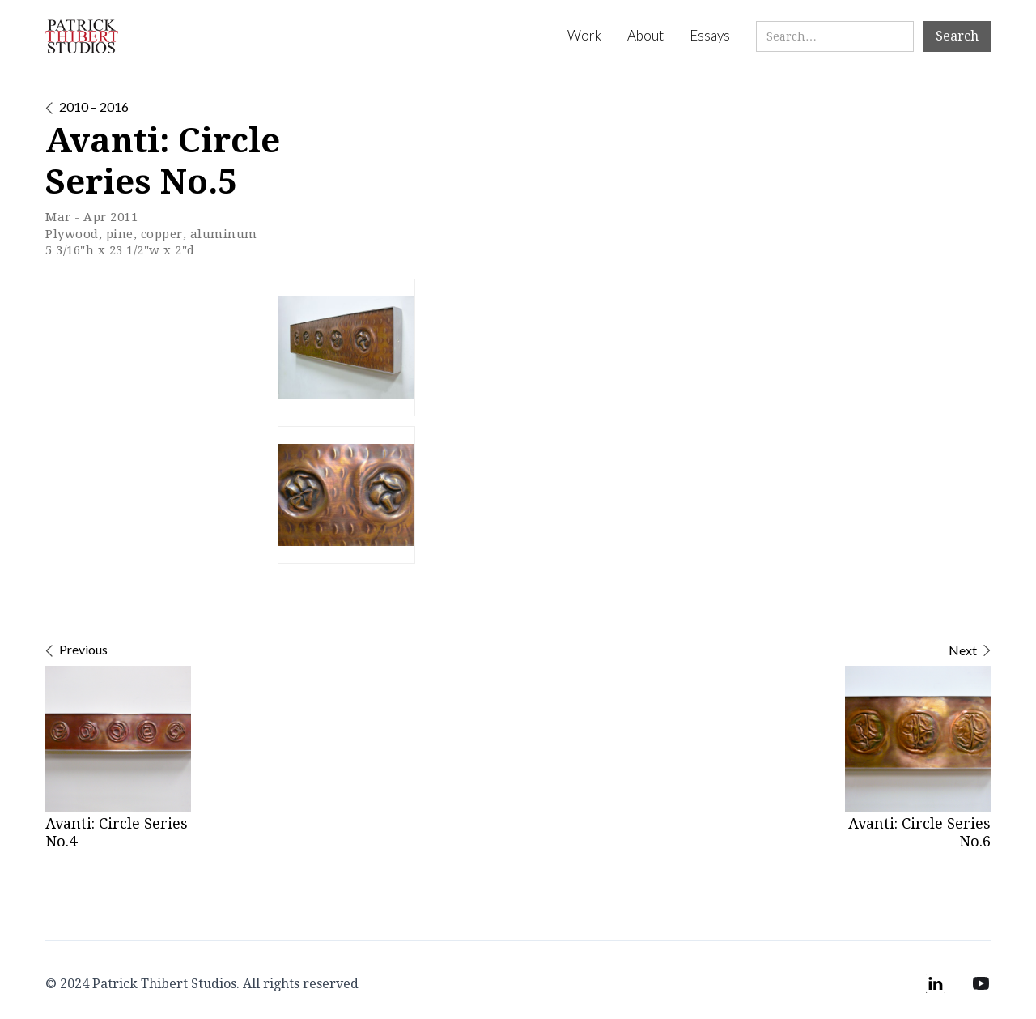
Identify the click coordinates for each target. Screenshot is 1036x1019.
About (645, 36)
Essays (710, 36)
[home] (81, 36)
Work (584, 36)
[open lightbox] (346, 347)
